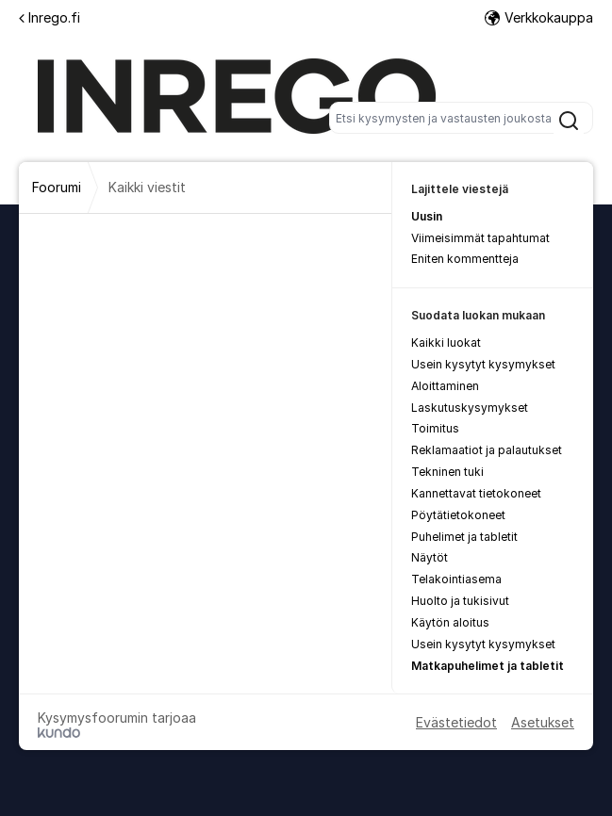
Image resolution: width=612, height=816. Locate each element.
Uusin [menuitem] (426, 216)
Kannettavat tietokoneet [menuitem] (476, 493)
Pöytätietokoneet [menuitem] (458, 515)
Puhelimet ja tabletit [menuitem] (464, 537)
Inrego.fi (49, 17)
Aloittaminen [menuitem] (445, 386)
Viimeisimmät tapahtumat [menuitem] (480, 238)
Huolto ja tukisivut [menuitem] (460, 601)
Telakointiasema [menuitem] (456, 579)
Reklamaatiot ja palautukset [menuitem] (486, 450)
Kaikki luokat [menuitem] (446, 342)
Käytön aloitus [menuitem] (450, 622)
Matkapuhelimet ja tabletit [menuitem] (487, 666)
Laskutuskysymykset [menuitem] (469, 407)
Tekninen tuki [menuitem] (447, 472)
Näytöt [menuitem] (429, 557)
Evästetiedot (456, 722)
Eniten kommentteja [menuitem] (465, 259)
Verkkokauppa (539, 17)
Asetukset (542, 722)
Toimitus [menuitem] (435, 428)
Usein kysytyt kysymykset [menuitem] (483, 364)
